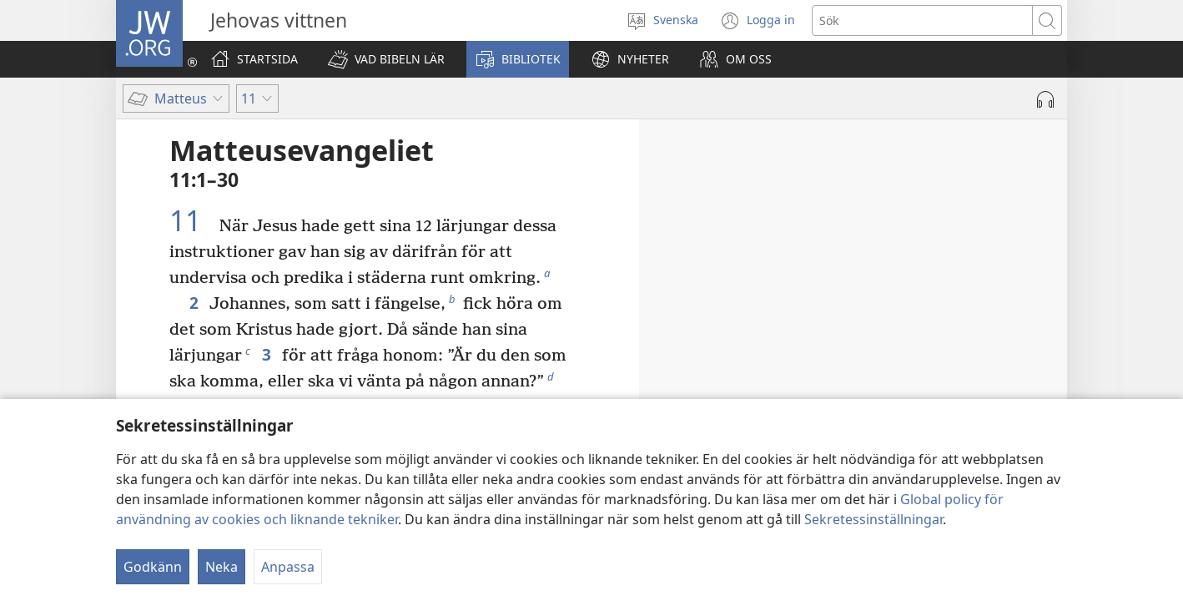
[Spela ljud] (1045, 99)
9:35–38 (928, 256)
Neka (221, 567)
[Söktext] (922, 20)
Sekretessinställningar (873, 519)
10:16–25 (933, 326)
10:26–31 (884, 350)
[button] (386, 59)
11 (192, 220)
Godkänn (152, 567)
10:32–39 (1006, 373)
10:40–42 (996, 396)
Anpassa (288, 567)
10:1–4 (809, 279)
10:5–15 (859, 303)
